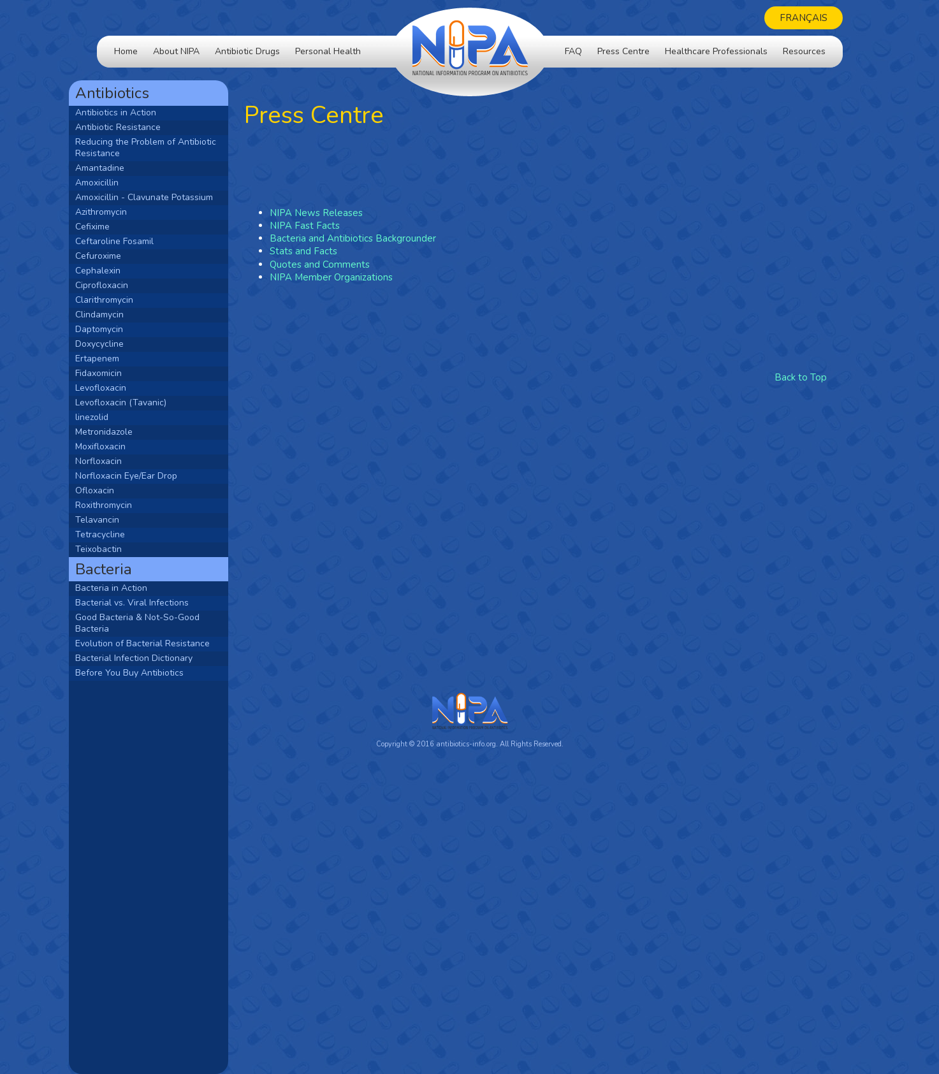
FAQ (573, 51)
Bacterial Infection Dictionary (162, 658)
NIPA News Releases (344, 213)
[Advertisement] (176, 876)
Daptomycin (127, 329)
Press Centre (623, 51)
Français (803, 17)
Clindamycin (127, 314)
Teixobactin (126, 549)
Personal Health (328, 51)
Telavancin (125, 520)
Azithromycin (129, 212)
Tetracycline (128, 534)
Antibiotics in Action (143, 112)
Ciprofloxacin (129, 285)
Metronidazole (132, 432)
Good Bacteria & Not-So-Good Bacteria (165, 623)
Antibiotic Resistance (146, 127)
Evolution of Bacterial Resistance (170, 643)
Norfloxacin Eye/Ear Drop (154, 476)
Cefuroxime (126, 256)
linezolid (119, 417)
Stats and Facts (331, 251)
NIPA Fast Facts (333, 225)
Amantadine (127, 168)
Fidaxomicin (126, 373)
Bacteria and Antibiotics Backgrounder (381, 238)
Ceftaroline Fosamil (142, 241)
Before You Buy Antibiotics (157, 673)
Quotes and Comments (348, 264)
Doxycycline (127, 344)
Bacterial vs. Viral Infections (160, 603)
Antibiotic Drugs (247, 51)
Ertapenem (125, 358)
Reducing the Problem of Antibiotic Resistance (173, 147)
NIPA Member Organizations (359, 277)
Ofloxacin (122, 490)
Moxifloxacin (128, 446)
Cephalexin (126, 271)
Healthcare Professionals (716, 51)
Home (126, 51)
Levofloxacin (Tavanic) (148, 402)
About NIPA (176, 51)
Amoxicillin (125, 183)
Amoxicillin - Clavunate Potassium (172, 197)
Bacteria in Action (139, 588)
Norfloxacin (126, 461)
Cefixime (120, 227)
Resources (804, 51)
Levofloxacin (128, 388)
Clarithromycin (132, 300)
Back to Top (801, 377)
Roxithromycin (131, 505)
